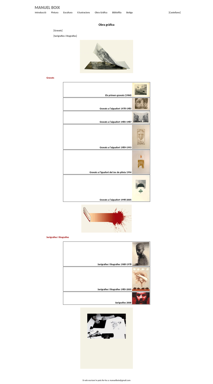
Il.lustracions (83, 12)
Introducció (40, 12)
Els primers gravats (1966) (118, 95)
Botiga (129, 12)
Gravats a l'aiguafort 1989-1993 (116, 147)
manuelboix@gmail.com (120, 380)
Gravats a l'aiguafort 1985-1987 (116, 121)
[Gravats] (58, 30)
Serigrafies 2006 (123, 302)
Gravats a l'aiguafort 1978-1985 (116, 108)
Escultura (67, 12)
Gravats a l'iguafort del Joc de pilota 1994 (111, 172)
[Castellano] (175, 12)
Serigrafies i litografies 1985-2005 (115, 289)
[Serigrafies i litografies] (65, 35)
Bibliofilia (117, 12)
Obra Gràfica (101, 12)
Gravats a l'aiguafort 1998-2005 (116, 199)
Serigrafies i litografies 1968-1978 (115, 264)
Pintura (54, 12)
